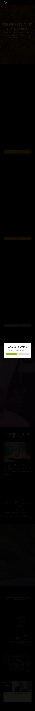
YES (11, 354)
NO (23, 354)
